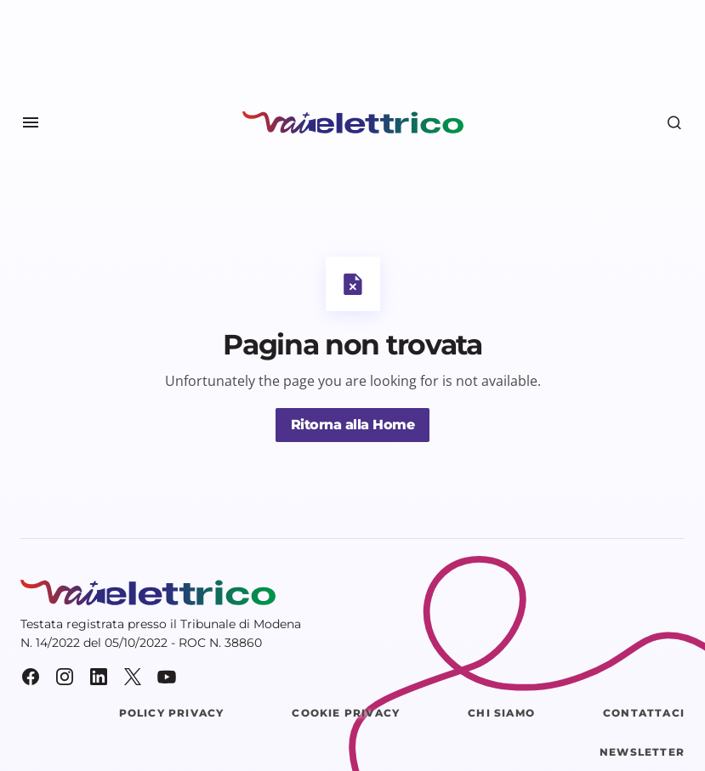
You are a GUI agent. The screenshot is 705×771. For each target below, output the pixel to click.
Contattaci (644, 712)
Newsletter (642, 751)
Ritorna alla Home (353, 425)
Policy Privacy (172, 712)
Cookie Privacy (346, 712)
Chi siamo (501, 712)
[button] (30, 122)
